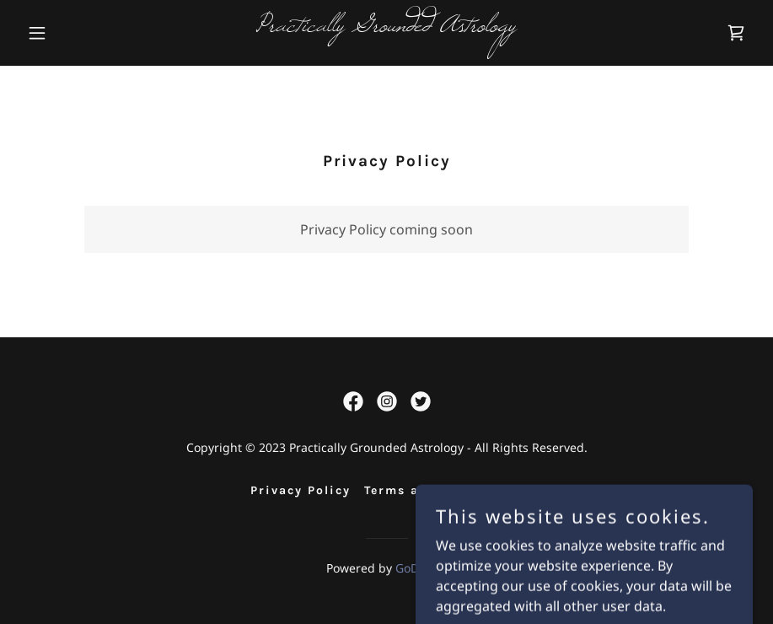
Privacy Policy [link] (300, 490)
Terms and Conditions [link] (443, 490)
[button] (75, 33)
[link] (386, 26)
